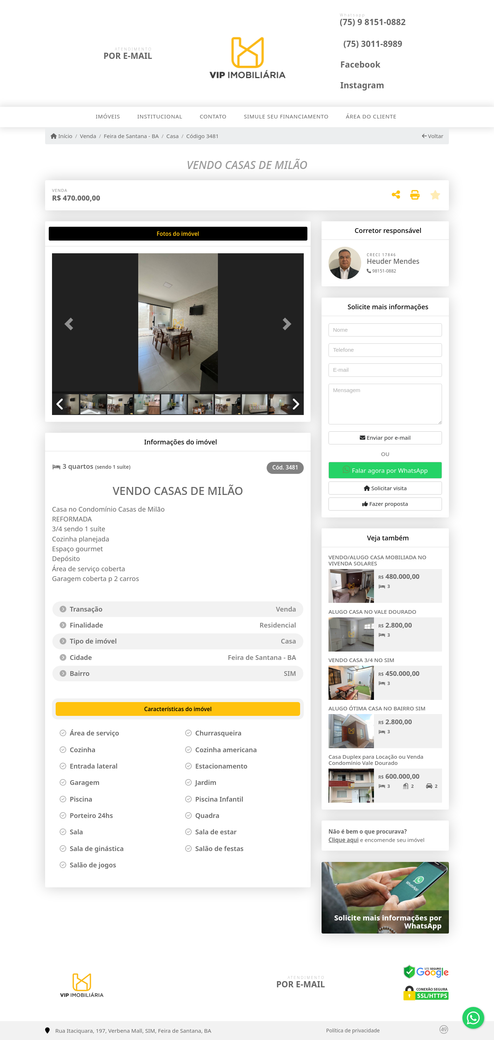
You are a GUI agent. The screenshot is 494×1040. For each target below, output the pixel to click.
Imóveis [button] (108, 116)
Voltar (432, 136)
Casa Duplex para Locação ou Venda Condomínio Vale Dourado (375, 759)
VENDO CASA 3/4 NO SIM (361, 660)
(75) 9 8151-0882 (373, 22)
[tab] (75, 234)
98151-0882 (381, 271)
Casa (172, 136)
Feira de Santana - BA (131, 136)
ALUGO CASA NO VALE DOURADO (372, 611)
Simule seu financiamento (286, 116)
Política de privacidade (353, 1030)
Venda (88, 136)
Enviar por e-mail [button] (385, 437)
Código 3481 (202, 136)
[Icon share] (352, 64)
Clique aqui (343, 839)
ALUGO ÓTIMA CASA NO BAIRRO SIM (377, 708)
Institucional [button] (160, 116)
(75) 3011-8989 (372, 43)
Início (61, 136)
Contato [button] (213, 116)
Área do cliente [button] (371, 116)
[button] (71, 324)
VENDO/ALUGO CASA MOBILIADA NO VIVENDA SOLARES (377, 560)
